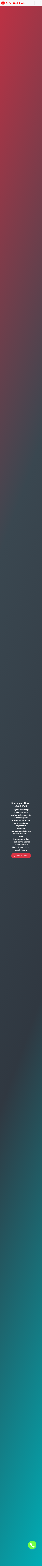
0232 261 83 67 (21, 855)
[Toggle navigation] (37, 3)
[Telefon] (32, 1545)
